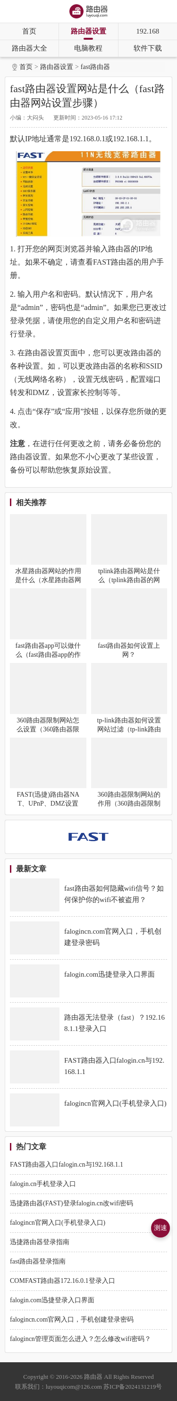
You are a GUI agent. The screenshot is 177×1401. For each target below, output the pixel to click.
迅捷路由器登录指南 (39, 1242)
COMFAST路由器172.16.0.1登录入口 (62, 1280)
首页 (29, 31)
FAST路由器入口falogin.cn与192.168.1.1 (66, 1164)
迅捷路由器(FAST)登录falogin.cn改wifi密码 (71, 1203)
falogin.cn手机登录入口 (43, 1183)
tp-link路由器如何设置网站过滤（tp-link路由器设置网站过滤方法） (129, 729)
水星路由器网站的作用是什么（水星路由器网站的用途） (48, 580)
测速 (160, 1227)
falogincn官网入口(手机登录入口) (57, 1222)
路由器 (93, 1376)
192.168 (147, 31)
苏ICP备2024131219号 (132, 1386)
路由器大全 (29, 48)
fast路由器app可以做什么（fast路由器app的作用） (48, 654)
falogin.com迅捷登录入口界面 (52, 1300)
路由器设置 (88, 31)
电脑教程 (88, 48)
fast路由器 (95, 66)
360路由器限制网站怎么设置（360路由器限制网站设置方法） (48, 729)
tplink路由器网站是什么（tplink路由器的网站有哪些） (129, 580)
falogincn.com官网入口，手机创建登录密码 (72, 1319)
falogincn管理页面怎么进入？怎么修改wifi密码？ (80, 1338)
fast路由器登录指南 (38, 1261)
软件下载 (148, 48)
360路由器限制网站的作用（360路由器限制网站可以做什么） (129, 803)
